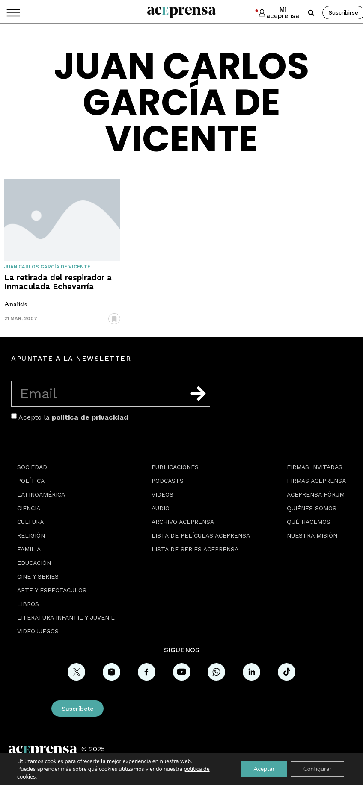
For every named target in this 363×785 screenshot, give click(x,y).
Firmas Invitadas (314, 467)
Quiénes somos (311, 508)
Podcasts (168, 480)
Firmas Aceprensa (316, 480)
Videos (162, 494)
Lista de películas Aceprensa (201, 535)
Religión (31, 535)
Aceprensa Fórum (316, 494)
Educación (34, 562)
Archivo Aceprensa (183, 521)
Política (31, 480)
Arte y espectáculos (51, 590)
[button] (311, 13)
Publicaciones (175, 467)
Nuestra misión (312, 535)
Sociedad (32, 467)
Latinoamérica (41, 494)
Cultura (30, 521)
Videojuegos (38, 631)
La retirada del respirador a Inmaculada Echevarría (58, 282)
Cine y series (38, 576)
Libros (28, 603)
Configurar (317, 769)
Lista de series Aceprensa (195, 549)
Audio (161, 508)
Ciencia (28, 508)
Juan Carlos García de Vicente (47, 267)
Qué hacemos (308, 521)
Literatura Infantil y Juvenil (66, 617)
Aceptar (263, 769)
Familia (29, 549)
